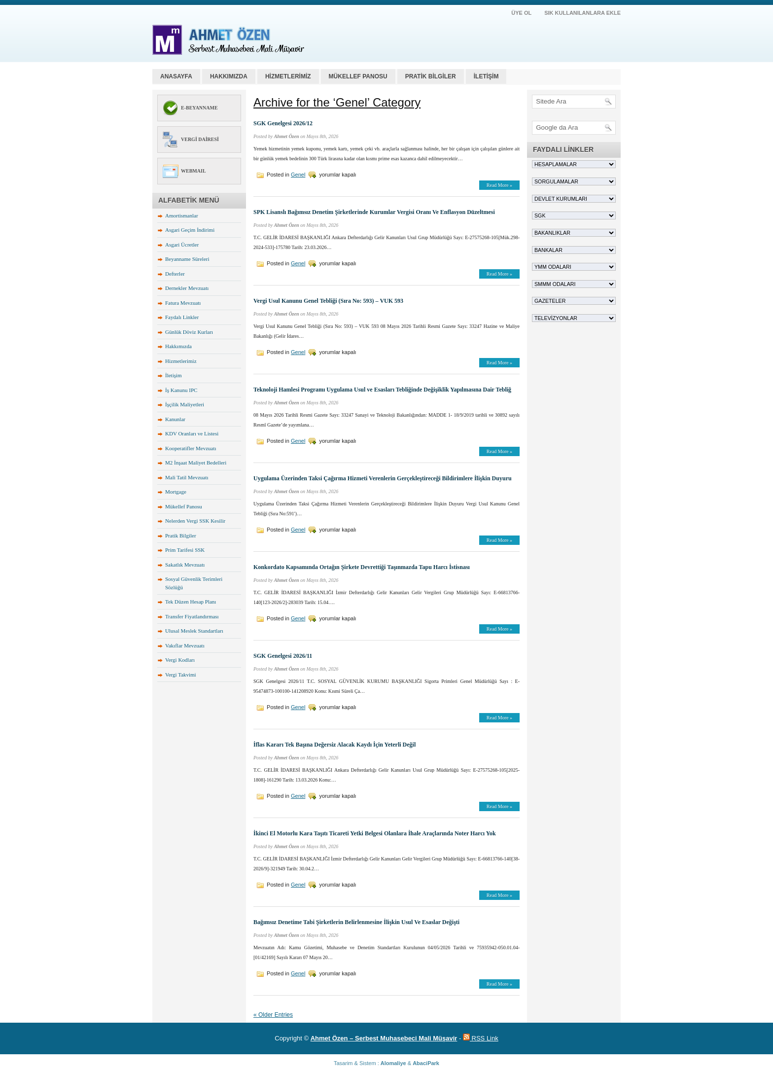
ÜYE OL (521, 13)
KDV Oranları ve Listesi (191, 433)
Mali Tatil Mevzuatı (187, 477)
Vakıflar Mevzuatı (185, 645)
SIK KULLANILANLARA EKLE (582, 13)
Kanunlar (175, 419)
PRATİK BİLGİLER (430, 76)
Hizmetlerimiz (181, 361)
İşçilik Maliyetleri (184, 404)
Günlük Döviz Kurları (189, 332)
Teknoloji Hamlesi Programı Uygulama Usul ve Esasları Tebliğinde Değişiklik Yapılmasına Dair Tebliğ (382, 389)
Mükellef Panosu (183, 506)
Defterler (175, 274)
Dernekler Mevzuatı (187, 288)
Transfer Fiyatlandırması (192, 616)
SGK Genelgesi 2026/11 (282, 655)
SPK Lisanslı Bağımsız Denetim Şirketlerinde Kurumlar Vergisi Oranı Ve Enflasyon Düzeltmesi (374, 212)
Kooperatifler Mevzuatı (190, 448)
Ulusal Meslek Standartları (194, 631)
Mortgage (175, 492)
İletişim (173, 375)
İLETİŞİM (486, 76)
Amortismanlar (181, 215)
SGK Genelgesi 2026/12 (283, 123)
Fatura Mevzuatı (183, 303)
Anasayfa (176, 76)
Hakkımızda (178, 346)
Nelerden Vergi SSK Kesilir (195, 521)
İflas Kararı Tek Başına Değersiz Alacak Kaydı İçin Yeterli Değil (334, 744)
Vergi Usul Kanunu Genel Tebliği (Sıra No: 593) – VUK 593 (328, 300)
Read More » (499, 185)
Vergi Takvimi (180, 675)
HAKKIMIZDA (228, 76)
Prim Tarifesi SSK (185, 550)
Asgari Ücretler (182, 245)
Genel (298, 175)
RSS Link (480, 1038)
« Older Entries (273, 1014)
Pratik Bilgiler (180, 535)
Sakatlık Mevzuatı (185, 565)
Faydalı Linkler (182, 317)
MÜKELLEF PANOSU (358, 76)
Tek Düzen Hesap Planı (190, 602)
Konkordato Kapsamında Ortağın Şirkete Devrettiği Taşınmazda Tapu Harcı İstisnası (361, 567)
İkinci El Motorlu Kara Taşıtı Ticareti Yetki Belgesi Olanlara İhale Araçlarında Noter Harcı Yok (374, 833)
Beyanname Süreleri (187, 259)
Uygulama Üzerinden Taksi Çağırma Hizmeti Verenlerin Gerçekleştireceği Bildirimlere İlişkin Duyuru (382, 478)
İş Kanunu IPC (181, 390)
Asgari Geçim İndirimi (189, 230)
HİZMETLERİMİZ (288, 76)
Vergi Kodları (180, 660)
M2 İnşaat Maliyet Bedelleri (195, 462)
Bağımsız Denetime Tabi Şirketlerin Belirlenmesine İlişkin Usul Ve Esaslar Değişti (356, 922)
